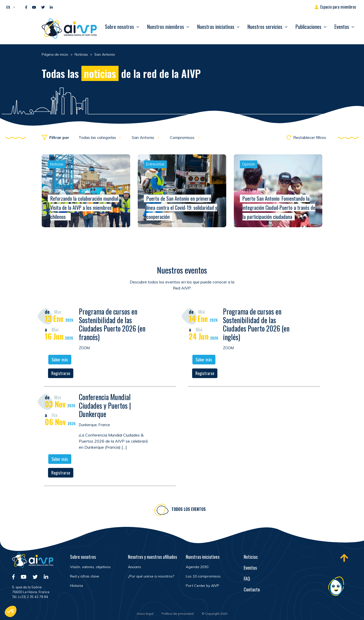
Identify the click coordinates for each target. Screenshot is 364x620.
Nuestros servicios (264, 26)
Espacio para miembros (338, 7)
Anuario (134, 567)
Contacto (252, 589)
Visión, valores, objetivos (90, 567)
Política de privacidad (178, 613)
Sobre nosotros (119, 26)
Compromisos (182, 137)
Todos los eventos (188, 510)
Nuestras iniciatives (202, 556)
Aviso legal (145, 613)
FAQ (247, 578)
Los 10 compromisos (203, 576)
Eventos (341, 26)
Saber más (60, 360)
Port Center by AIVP (202, 585)
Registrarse (60, 374)
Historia (76, 585)
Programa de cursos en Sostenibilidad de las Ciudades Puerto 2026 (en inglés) (256, 325)
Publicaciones (308, 26)
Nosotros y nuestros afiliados (152, 556)
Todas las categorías (98, 137)
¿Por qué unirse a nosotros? (151, 576)
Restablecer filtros (306, 137)
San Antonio (143, 137)
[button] (9, 7)
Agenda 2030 (197, 567)
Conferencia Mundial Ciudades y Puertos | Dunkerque (105, 406)
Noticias (251, 556)
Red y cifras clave (84, 576)
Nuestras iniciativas (215, 26)
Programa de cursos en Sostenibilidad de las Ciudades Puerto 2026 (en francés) (112, 325)
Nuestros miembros (165, 26)
